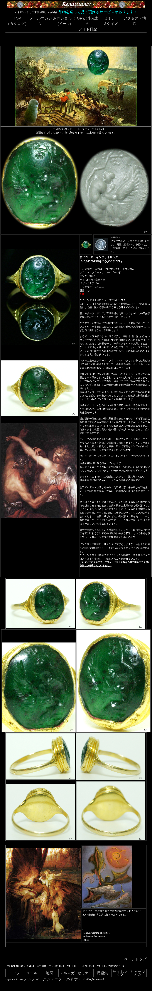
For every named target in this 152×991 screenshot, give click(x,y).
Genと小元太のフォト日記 (87, 23)
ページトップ (135, 959)
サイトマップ (120, 973)
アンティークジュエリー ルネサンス (54, 979)
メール (31, 973)
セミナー (84, 973)
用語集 (102, 973)
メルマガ (67, 973)
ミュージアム (137, 973)
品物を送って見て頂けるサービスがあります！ (98, 12)
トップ (14, 973)
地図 (49, 973)
